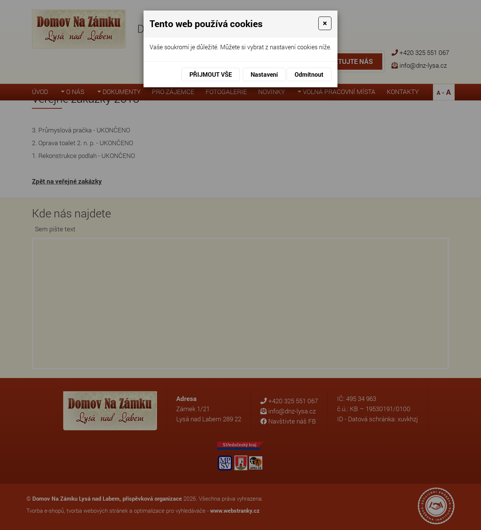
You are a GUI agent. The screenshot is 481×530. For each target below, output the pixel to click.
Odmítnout (309, 74)
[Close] (324, 23)
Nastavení (264, 74)
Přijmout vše (210, 74)
